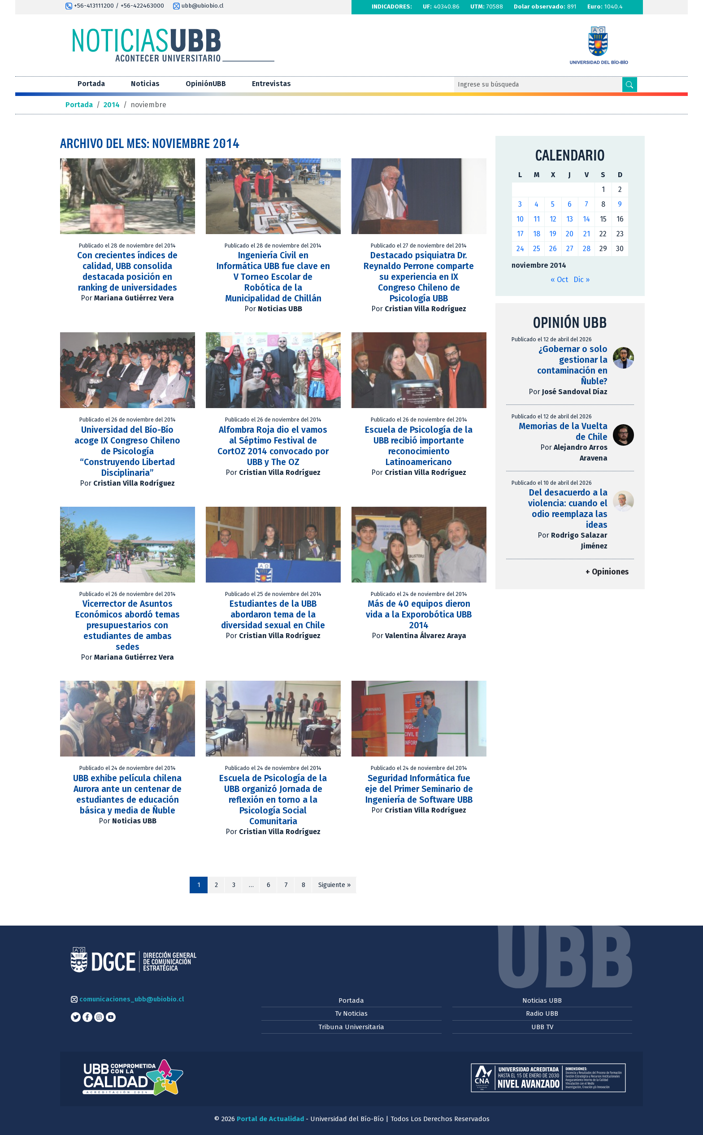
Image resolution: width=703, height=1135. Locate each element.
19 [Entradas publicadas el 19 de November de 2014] (552, 234)
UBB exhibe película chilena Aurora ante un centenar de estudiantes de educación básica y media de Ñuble (127, 794)
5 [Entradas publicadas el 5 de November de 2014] (553, 204)
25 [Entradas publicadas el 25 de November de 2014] (536, 248)
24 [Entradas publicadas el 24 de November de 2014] (520, 248)
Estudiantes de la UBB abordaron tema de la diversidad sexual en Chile (273, 615)
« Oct (559, 279)
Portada (91, 83)
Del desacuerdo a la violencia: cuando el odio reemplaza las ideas (568, 508)
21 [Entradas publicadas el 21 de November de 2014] (586, 234)
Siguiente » (334, 885)
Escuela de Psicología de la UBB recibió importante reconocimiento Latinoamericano (419, 446)
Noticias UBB (542, 1000)
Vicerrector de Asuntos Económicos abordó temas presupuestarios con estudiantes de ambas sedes (127, 625)
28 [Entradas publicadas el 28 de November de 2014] (586, 248)
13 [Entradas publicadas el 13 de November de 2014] (569, 219)
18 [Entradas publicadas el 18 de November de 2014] (536, 234)
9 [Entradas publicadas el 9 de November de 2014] (620, 204)
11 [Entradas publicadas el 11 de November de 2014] (537, 219)
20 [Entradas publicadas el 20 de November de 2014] (569, 234)
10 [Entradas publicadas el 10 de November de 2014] (520, 219)
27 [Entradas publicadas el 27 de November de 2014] (569, 248)
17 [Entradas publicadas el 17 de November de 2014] (520, 234)
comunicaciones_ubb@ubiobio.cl (127, 999)
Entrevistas (271, 83)
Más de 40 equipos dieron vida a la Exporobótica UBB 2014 (419, 615)
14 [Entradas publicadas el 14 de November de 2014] (586, 219)
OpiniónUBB (206, 83)
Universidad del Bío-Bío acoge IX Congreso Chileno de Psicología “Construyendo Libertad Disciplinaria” (127, 451)
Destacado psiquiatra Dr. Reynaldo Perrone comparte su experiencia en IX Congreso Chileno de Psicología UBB (419, 277)
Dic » (581, 279)
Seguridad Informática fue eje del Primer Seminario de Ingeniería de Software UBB (419, 789)
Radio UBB (542, 1013)
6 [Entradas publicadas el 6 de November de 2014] (570, 204)
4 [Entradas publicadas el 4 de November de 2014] (536, 204)
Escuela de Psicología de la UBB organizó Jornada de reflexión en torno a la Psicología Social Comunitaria (273, 799)
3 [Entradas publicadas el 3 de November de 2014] (520, 204)
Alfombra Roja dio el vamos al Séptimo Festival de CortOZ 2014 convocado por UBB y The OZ (273, 446)
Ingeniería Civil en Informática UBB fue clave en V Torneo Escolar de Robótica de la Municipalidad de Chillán (273, 277)
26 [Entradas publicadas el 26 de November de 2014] (553, 248)
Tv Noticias (351, 1013)
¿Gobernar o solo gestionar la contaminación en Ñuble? (572, 365)
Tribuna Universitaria (351, 1027)
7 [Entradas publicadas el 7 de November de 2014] (586, 204)
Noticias (145, 83)
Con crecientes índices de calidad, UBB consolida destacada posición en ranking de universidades (127, 271)
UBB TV (542, 1027)
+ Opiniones (607, 572)
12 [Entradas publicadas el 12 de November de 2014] (553, 219)
